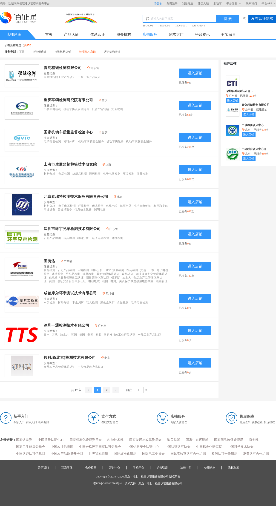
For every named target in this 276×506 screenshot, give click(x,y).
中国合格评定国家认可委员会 (100, 446)
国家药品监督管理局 (228, 440)
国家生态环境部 (197, 440)
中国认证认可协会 (177, 446)
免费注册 (172, 3)
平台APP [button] (269, 3)
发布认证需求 (262, 18)
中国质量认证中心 (51, 440)
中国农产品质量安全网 (67, 453)
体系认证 (97, 34)
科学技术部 (115, 440)
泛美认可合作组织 (256, 453)
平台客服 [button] (233, 3)
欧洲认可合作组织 (224, 453)
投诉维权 (269, 422)
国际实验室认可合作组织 (188, 453)
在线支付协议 (109, 422)
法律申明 (185, 467)
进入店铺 (195, 73)
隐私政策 (233, 467)
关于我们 (43, 467)
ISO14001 (164, 25)
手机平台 (138, 467)
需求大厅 (176, 34)
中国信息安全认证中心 (143, 446)
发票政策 (257, 422)
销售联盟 (162, 467)
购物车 (217, 3)
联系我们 (251, 3)
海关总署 (173, 440)
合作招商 (90, 467)
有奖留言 (228, 34)
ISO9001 (148, 25)
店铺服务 (150, 34)
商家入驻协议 (178, 422)
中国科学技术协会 (240, 446)
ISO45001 (181, 25)
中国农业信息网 (62, 446)
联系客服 (43, 422)
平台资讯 (202, 34)
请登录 (158, 3)
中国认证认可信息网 (30, 453)
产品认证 (71, 34)
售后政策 (244, 422)
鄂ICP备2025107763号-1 (107, 483)
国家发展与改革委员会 (145, 440)
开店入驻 (203, 3)
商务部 (254, 440)
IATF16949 (198, 25)
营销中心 (114, 467)
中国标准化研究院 (209, 446)
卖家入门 (31, 422)
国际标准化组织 (125, 453)
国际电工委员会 (153, 453)
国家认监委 (24, 440)
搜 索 (228, 19)
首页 (48, 34)
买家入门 (19, 422)
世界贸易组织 (98, 453)
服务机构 (123, 34)
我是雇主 (187, 3)
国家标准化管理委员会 (85, 440)
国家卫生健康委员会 (30, 446)
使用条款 (209, 467)
